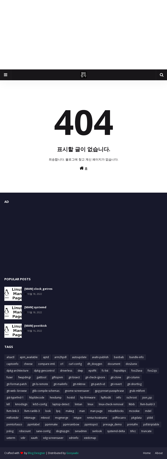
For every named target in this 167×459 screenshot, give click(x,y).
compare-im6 (46, 364)
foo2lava (136, 370)
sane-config (43, 431)
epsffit (92, 370)
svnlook (97, 431)
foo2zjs (152, 370)
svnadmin (81, 431)
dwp (80, 370)
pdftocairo (119, 418)
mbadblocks (116, 411)
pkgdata (136, 418)
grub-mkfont (137, 391)
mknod (45, 418)
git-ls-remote (40, 384)
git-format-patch (17, 384)
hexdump (56, 397)
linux (90, 404)
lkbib (132, 404)
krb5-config (40, 404)
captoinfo (12, 364)
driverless (66, 370)
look (48, 411)
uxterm (11, 438)
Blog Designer (36, 453)
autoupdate (79, 357)
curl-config (75, 364)
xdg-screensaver (53, 438)
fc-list (105, 370)
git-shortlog (134, 384)
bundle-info (136, 357)
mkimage (29, 418)
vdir (23, 438)
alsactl (10, 357)
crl (61, 364)
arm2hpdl (60, 357)
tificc (133, 431)
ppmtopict (91, 424)
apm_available (29, 357)
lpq (58, 411)
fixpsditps (120, 370)
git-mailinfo (60, 384)
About (159, 453)
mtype (78, 418)
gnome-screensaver (77, 391)
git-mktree (79, 384)
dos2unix (131, 364)
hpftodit (106, 397)
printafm (132, 424)
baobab (119, 357)
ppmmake (51, 424)
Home (147, 453)
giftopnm (57, 377)
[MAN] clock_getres (38, 289)
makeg (70, 411)
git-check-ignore (95, 377)
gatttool (41, 377)
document (114, 364)
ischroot (132, 397)
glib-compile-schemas (45, 391)
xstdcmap (90, 438)
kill (8, 404)
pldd (150, 418)
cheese (28, 364)
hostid (71, 397)
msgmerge (61, 418)
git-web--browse (17, 391)
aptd (46, 357)
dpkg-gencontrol (44, 370)
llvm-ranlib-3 (32, 411)
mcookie (134, 411)
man (82, 411)
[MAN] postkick (35, 326)
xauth (34, 438)
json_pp (147, 397)
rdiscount (25, 431)
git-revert (116, 384)
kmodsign (21, 404)
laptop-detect (60, 404)
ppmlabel (34, 424)
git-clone (115, 377)
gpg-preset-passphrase (109, 391)
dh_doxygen (94, 364)
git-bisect (74, 377)
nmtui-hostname (97, 418)
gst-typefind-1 (15, 397)
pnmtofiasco (14, 424)
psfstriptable (151, 424)
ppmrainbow (71, 424)
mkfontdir (13, 418)
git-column (133, 377)
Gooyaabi (72, 453)
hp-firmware (87, 397)
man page (96, 411)
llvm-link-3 (13, 411)
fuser (10, 377)
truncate (146, 431)
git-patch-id (98, 384)
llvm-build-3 (147, 404)
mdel (148, 411)
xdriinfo (73, 438)
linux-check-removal (111, 404)
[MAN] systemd (35, 307)
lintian (78, 404)
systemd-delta (116, 431)
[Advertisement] (83, 34)
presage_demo (112, 424)
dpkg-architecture (17, 370)
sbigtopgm (62, 431)
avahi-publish (100, 357)
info (118, 397)
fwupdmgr (24, 377)
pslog (10, 431)
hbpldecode (36, 397)
